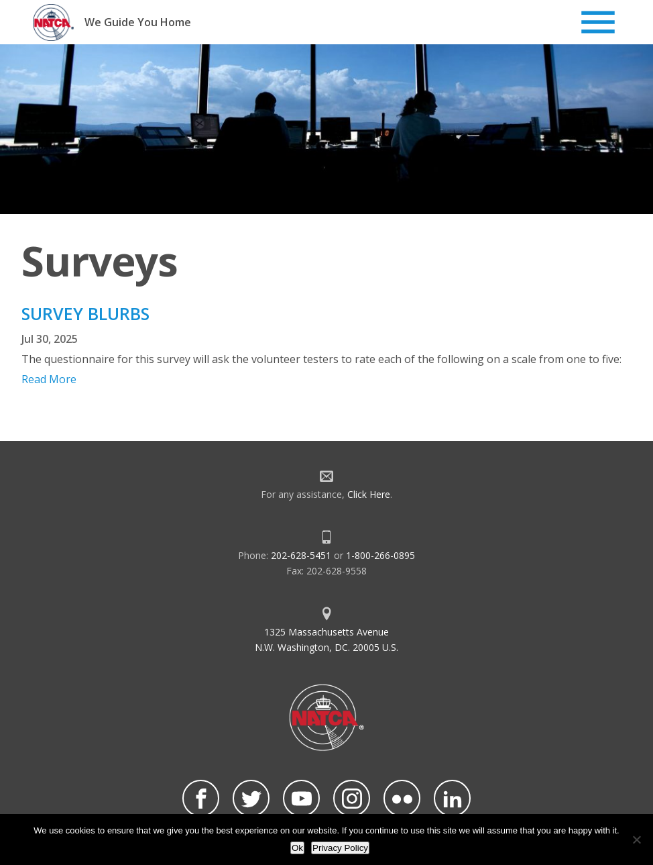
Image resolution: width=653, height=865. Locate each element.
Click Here (368, 494)
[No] (636, 839)
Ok (297, 848)
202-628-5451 (301, 555)
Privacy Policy (340, 848)
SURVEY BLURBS (85, 313)
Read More (48, 379)
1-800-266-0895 (380, 555)
